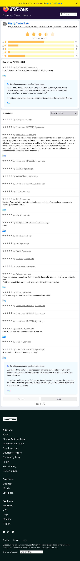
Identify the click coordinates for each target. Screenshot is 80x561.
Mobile (6, 488)
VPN (5, 510)
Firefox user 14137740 (25, 321)
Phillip (18, 274)
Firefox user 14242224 (25, 313)
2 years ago (39, 127)
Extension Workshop (13, 443)
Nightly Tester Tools (18, 23)
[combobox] (68, 14)
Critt (17, 199)
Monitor (7, 519)
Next (59, 399)
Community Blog (11, 457)
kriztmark (19, 259)
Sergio (18, 236)
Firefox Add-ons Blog (14, 439)
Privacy (6, 540)
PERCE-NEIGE (21, 67)
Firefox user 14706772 (25, 161)
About (6, 434)
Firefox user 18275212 (25, 127)
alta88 (18, 292)
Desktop (7, 483)
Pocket (6, 524)
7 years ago (26, 251)
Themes (17, 15)
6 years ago (25, 191)
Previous (21, 399)
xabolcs (57, 26)
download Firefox (54, 3)
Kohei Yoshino (70, 26)
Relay (6, 514)
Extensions (7, 15)
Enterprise (8, 493)
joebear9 (19, 328)
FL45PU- (19, 168)
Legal (25, 540)
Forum (6, 462)
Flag (4, 75)
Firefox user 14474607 (25, 306)
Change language (10, 552)
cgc (17, 243)
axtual (18, 342)
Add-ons (7, 430)
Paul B (18, 251)
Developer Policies (12, 452)
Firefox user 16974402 (25, 184)
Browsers (7, 505)
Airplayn (19, 119)
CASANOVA (20, 266)
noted (25, 545)
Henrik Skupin (45, 26)
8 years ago (32, 67)
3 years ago (31, 135)
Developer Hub (10, 448)
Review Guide (10, 471)
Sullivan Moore (22, 176)
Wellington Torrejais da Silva (27, 222)
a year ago (27, 119)
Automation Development (24, 26)
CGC (17, 191)
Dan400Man (20, 135)
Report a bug (9, 466)
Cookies (16, 540)
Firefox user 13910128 (25, 349)
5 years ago (40, 184)
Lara (17, 215)
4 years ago (40, 161)
